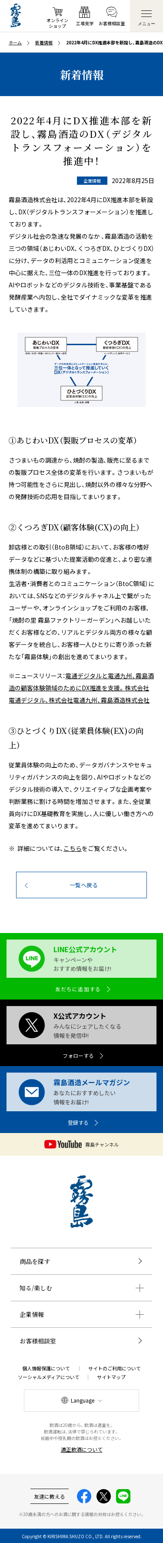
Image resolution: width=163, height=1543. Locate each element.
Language (82, 1400)
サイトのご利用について (114, 1368)
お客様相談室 (38, 1340)
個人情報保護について (46, 1368)
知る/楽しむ (36, 1287)
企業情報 (32, 1314)
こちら (72, 848)
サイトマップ (111, 1376)
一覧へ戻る (84, 885)
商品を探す (35, 1261)
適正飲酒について (82, 1449)
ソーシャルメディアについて (49, 1376)
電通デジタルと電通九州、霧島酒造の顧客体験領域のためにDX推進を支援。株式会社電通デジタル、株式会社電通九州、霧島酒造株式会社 (81, 687)
